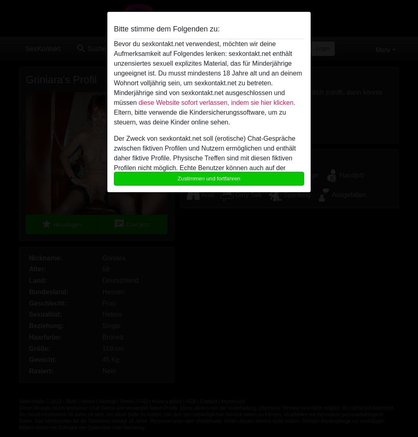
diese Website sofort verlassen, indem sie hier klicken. (216, 102)
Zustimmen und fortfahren (209, 178)
